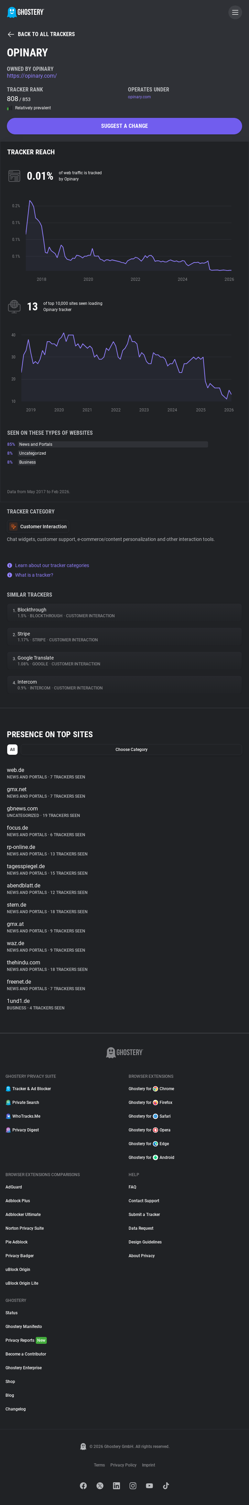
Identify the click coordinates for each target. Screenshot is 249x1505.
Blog (10, 1395)
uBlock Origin (18, 1269)
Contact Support (144, 1200)
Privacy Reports (26, 1340)
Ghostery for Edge (149, 1144)
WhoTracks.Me (23, 1116)
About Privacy (142, 1255)
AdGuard (14, 1187)
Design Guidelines (145, 1242)
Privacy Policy (123, 1465)
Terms (99, 1465)
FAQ (132, 1187)
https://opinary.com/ (32, 76)
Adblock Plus (18, 1200)
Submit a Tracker (144, 1214)
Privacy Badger (20, 1255)
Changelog (16, 1409)
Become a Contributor (26, 1354)
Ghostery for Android (151, 1157)
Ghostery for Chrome (151, 1089)
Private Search (22, 1102)
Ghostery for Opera (150, 1130)
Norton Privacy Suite (25, 1228)
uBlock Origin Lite (22, 1283)
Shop (10, 1381)
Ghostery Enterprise (24, 1367)
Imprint (148, 1465)
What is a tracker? (30, 575)
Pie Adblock (17, 1242)
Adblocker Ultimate (23, 1214)
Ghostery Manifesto (24, 1326)
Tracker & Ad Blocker (28, 1089)
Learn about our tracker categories (48, 565)
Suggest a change (124, 126)
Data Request (141, 1228)
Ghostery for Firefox (150, 1102)
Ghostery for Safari (150, 1116)
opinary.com (139, 97)
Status (12, 1312)
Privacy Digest (22, 1130)
